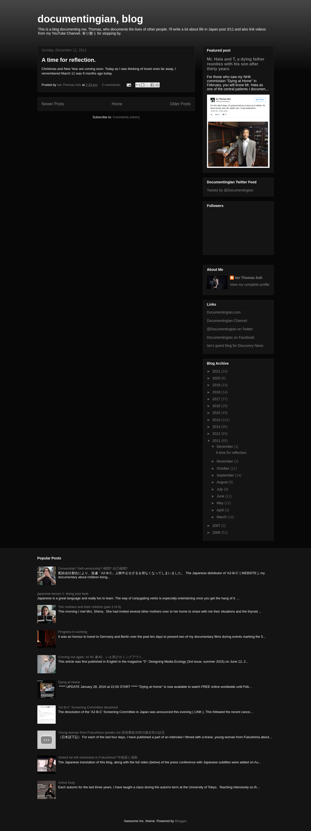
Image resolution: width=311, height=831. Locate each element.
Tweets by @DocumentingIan (230, 190)
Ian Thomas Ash (248, 278)
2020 (216, 378)
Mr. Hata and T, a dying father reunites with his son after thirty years (235, 64)
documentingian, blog (90, 18)
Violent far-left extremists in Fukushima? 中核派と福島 (98, 757)
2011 (216, 441)
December (225, 446)
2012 (216, 434)
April (221, 510)
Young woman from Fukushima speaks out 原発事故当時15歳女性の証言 (111, 732)
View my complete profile (249, 285)
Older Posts (180, 104)
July (220, 489)
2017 (216, 399)
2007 (216, 526)
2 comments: (112, 85)
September (226, 475)
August (223, 482)
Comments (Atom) (126, 117)
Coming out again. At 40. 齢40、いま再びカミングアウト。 (101, 657)
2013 (216, 427)
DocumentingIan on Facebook (231, 337)
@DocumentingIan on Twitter (230, 329)
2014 (216, 420)
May (220, 503)
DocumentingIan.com (224, 312)
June (221, 496)
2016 (216, 406)
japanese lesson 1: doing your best (62, 594)
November (225, 461)
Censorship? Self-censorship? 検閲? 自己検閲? (93, 568)
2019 (216, 385)
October (223, 468)
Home (117, 104)
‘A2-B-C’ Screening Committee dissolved (88, 707)
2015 (216, 413)
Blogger (180, 821)
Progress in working (72, 632)
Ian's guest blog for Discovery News (235, 346)
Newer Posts (53, 104)
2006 (216, 532)
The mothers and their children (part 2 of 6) (89, 607)
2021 (216, 371)
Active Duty (66, 782)
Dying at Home (69, 682)
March (222, 517)
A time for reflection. (69, 60)
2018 (216, 392)
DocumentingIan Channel (227, 321)
